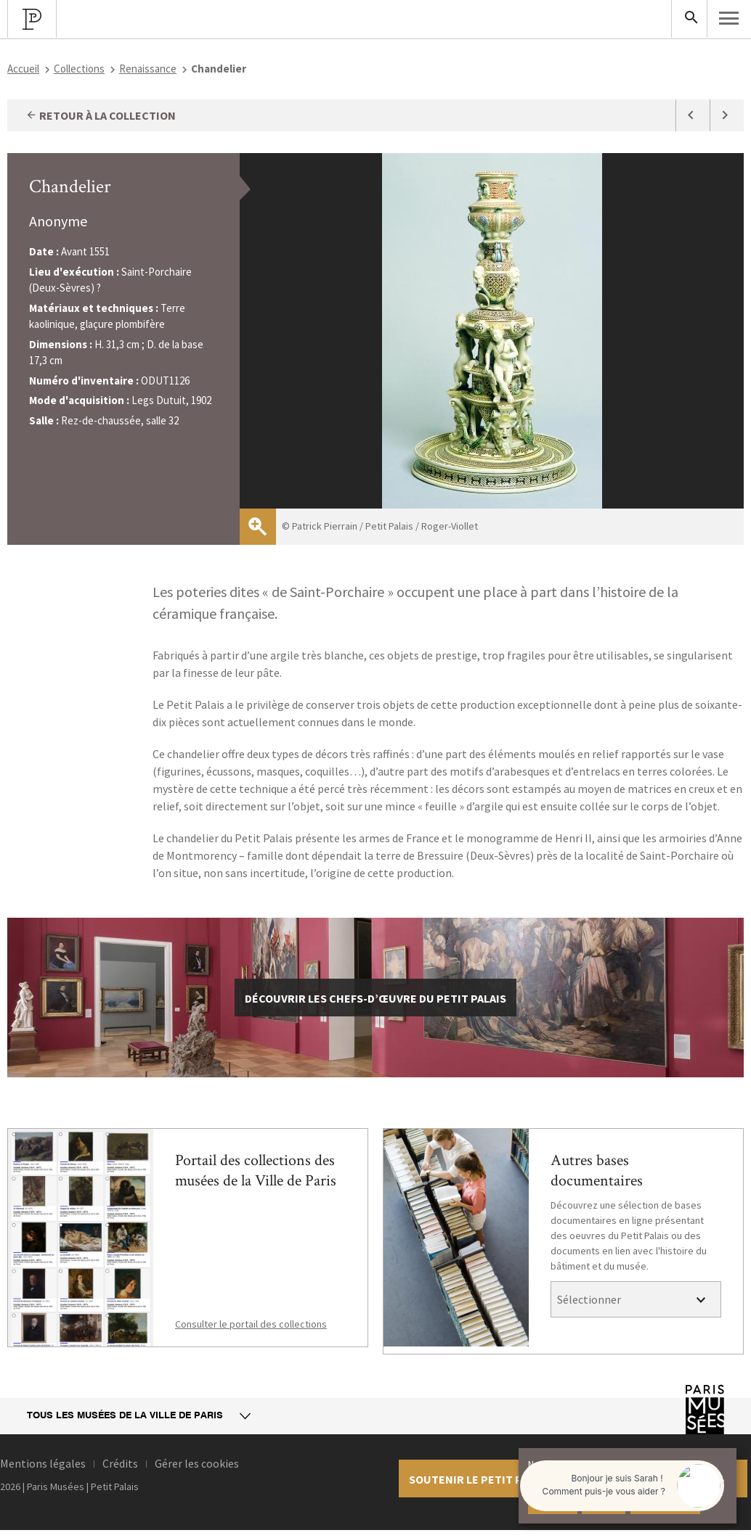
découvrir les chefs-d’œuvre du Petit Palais (375, 998)
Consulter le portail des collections (251, 1324)
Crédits (120, 1463)
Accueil (23, 68)
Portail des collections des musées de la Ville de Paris (255, 1170)
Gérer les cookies (197, 1463)
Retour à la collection (100, 115)
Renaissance (147, 68)
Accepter (552, 1502)
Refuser (603, 1502)
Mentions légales (43, 1463)
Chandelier (70, 186)
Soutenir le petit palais (480, 1479)
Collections (79, 68)
